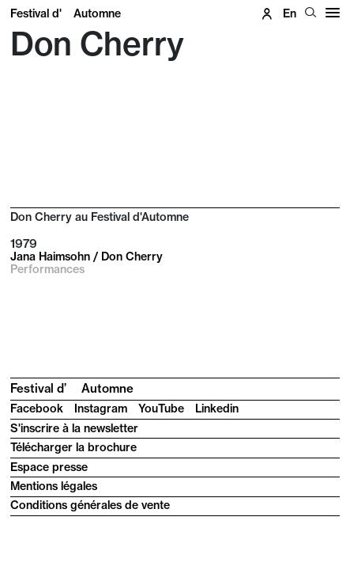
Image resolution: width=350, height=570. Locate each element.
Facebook (36, 408)
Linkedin (217, 408)
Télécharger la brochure (73, 447)
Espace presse (49, 467)
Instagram (100, 408)
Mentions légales (53, 486)
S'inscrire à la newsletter (74, 428)
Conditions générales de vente (90, 505)
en (289, 13)
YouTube (161, 408)
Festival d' (65, 13)
